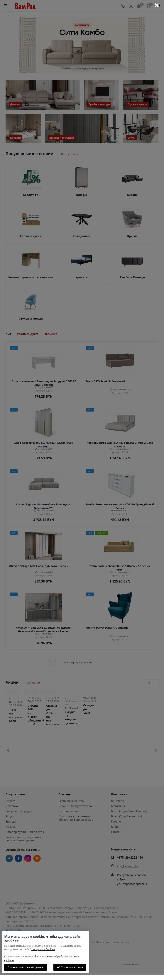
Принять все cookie (70, 967)
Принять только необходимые (25, 967)
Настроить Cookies (43, 949)
